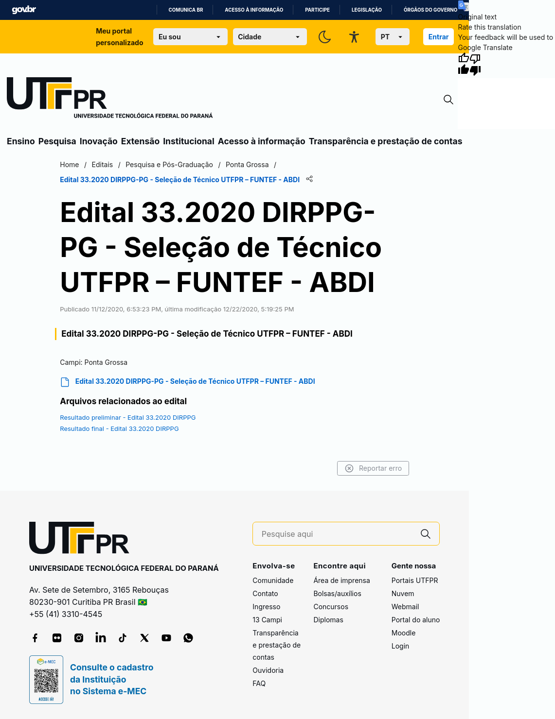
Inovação (99, 141)
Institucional (189, 141)
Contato (265, 593)
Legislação (367, 10)
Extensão (140, 141)
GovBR (24, 10)
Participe (317, 10)
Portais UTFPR (415, 580)
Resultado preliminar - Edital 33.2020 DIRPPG (128, 417)
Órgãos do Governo (430, 10)
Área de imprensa (341, 580)
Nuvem (403, 593)
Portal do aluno (416, 620)
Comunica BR (186, 10)
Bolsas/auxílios (337, 593)
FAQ (259, 683)
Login (401, 646)
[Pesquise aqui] (337, 534)
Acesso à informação (254, 10)
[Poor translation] (475, 64)
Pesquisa (57, 141)
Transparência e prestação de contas (386, 141)
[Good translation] (463, 64)
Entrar (439, 37)
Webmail (405, 606)
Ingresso (266, 606)
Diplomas (328, 620)
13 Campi (267, 620)
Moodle (404, 633)
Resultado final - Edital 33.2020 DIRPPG (119, 428)
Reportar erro (373, 468)
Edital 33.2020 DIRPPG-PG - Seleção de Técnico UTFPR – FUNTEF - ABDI (187, 382)
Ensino (21, 141)
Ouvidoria (268, 670)
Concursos (330, 606)
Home (69, 164)
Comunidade (272, 580)
